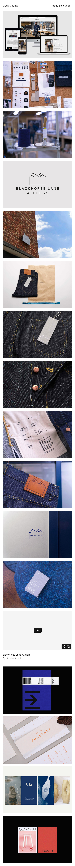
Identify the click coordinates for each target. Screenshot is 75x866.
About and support (61, 5)
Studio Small (13, 658)
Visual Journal (11, 5)
